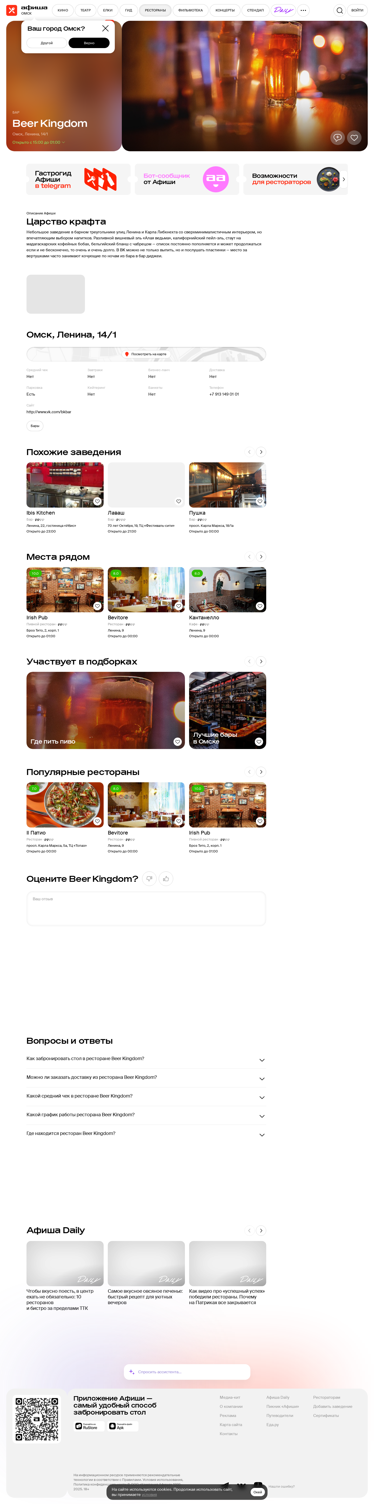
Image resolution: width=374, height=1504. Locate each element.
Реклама (228, 1415)
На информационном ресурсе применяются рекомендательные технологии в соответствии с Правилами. (127, 1477)
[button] (34, 426)
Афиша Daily (277, 1397)
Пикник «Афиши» (282, 1406)
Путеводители (279, 1415)
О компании (231, 1406)
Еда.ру (272, 1424)
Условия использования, (163, 1479)
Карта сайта (231, 1424)
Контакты (229, 1433)
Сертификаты (326, 1415)
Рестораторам (326, 1397)
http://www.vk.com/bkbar (48, 412)
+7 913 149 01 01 (224, 394)
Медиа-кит (230, 1397)
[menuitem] (63, 10)
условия (149, 1494)
